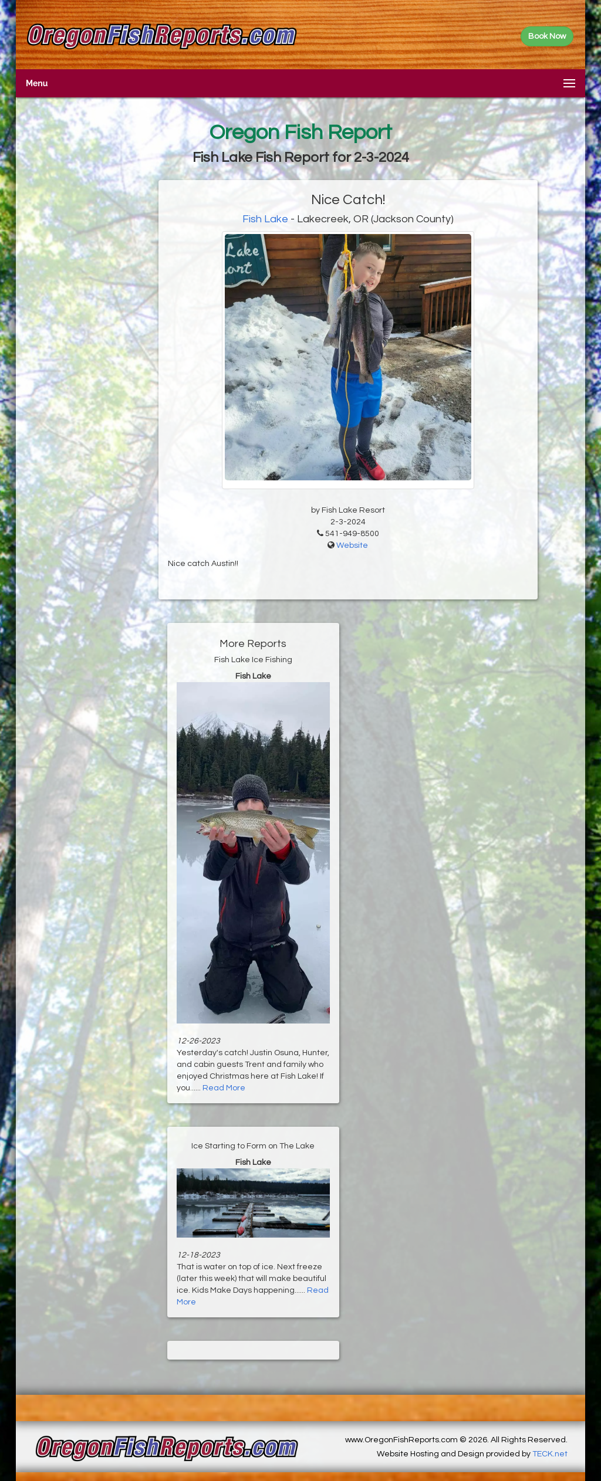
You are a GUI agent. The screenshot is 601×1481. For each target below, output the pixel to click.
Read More (223, 1088)
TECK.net (550, 1454)
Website (352, 545)
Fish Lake (266, 219)
